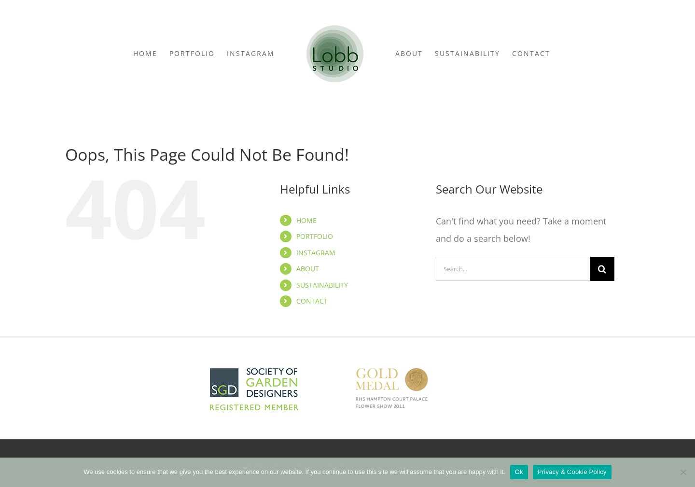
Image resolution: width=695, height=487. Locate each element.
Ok (519, 471)
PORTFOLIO (314, 236)
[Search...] (513, 269)
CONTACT (312, 301)
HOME (306, 220)
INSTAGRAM (315, 252)
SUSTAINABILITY (322, 285)
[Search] (602, 269)
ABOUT (307, 268)
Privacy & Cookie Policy (572, 471)
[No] (683, 472)
